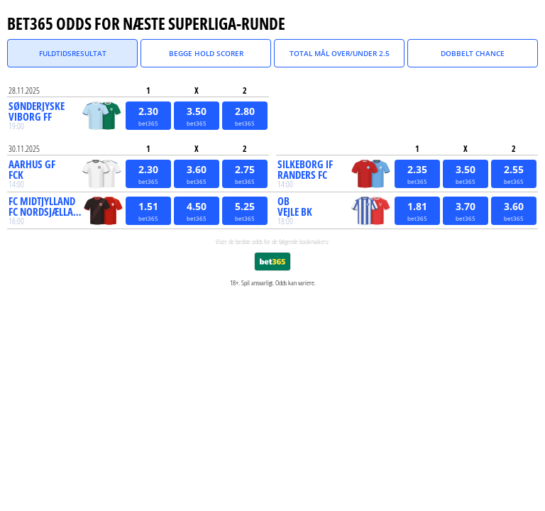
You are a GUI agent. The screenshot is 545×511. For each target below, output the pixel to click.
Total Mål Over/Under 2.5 (340, 53)
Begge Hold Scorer (206, 53)
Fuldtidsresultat (72, 53)
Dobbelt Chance (473, 53)
